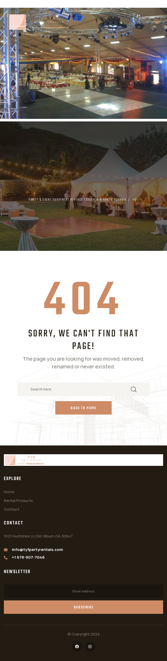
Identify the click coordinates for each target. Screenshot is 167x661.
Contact (11, 509)
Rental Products (18, 500)
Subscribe (83, 607)
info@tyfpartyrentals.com (37, 549)
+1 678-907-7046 (28, 557)
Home (9, 491)
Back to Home (83, 408)
